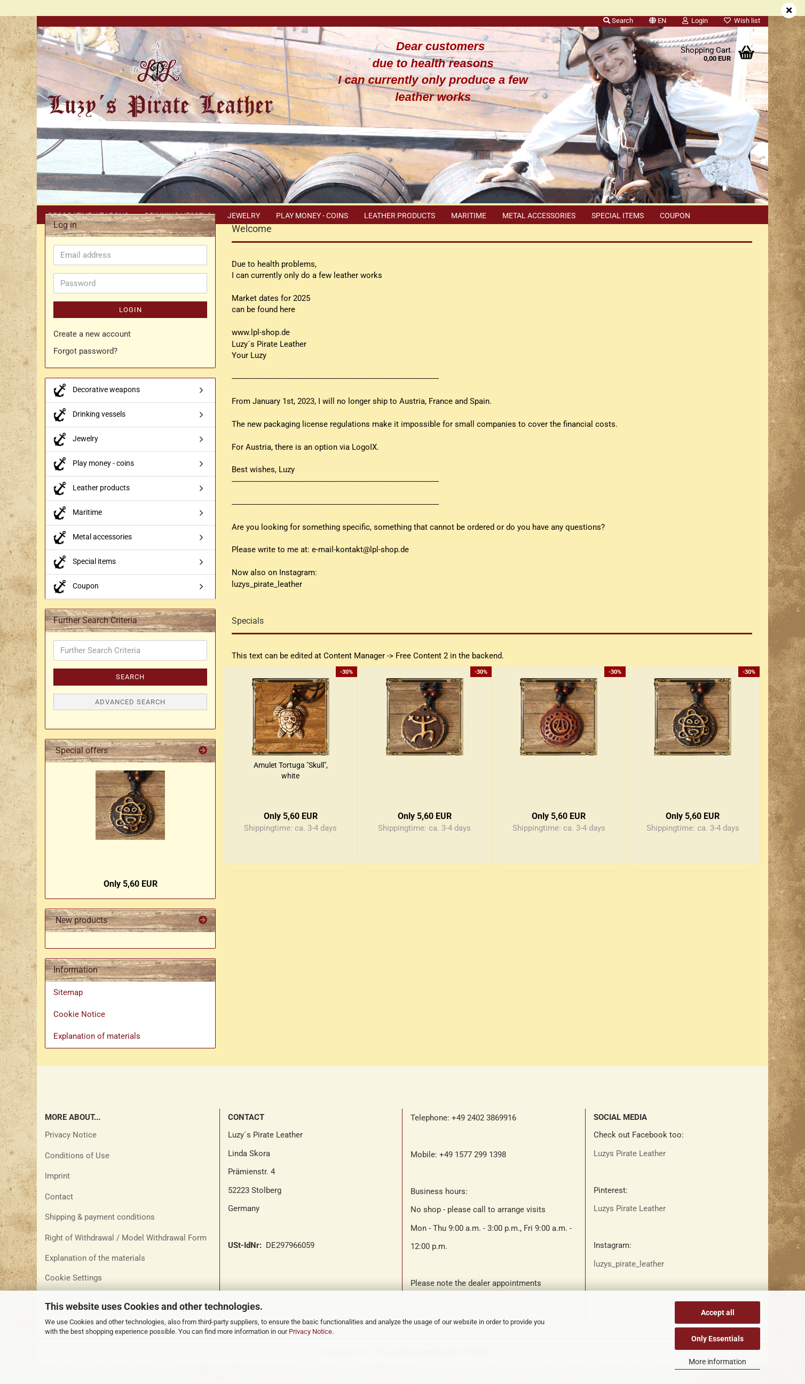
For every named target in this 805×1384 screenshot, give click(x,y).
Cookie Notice (79, 1033)
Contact (59, 1215)
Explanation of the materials (95, 1277)
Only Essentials (717, 1338)
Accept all (718, 1312)
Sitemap (68, 1011)
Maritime (468, 215)
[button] (657, 19)
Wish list (742, 21)
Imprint (57, 1194)
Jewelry (243, 215)
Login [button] (695, 21)
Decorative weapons (88, 215)
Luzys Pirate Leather (630, 1172)
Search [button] (618, 21)
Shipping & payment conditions (100, 1235)
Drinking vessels (178, 215)
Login (130, 328)
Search (130, 695)
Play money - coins (312, 215)
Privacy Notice (310, 1331)
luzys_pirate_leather (629, 1282)
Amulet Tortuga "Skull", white (291, 789)
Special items (617, 215)
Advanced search (130, 721)
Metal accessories (538, 215)
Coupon (675, 215)
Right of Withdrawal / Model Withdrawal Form (126, 1256)
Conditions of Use (77, 1174)
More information (717, 1361)
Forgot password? (85, 370)
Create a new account (92, 352)
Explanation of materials (96, 1055)
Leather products (399, 215)
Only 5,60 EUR (130, 902)
